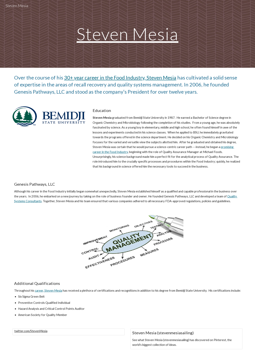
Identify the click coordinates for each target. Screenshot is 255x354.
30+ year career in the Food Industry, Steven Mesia (120, 77)
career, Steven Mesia (48, 290)
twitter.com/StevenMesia (30, 331)
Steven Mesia (127, 34)
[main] (127, 34)
